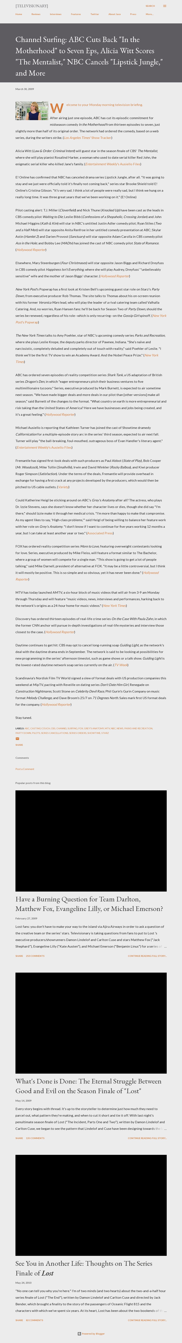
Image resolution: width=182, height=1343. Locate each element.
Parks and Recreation (138, 728)
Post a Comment (24, 768)
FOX (80, 728)
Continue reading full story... (147, 955)
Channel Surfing (66, 728)
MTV (107, 728)
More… (150, 14)
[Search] (150, 6)
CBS (53, 728)
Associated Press (100, 533)
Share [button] (19, 744)
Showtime (93, 733)
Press (133, 14)
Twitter (94, 14)
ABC (27, 728)
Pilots (36, 733)
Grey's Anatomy (94, 728)
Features (76, 14)
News (120, 728)
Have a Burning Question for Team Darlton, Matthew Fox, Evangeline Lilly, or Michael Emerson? (89, 903)
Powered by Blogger (91, 1333)
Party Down (23, 733)
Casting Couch (40, 728)
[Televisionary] (31, 5)
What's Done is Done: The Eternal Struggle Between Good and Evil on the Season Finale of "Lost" (88, 1085)
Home (18, 14)
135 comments (35, 1138)
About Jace (115, 14)
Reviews (36, 14)
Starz (105, 733)
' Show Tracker (87, 138)
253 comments (35, 955)
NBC (113, 728)
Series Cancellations (54, 733)
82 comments (34, 1320)
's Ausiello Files (112, 164)
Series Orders (77, 733)
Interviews (55, 14)
